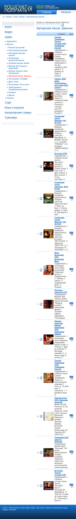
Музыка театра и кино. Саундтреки (18, 72)
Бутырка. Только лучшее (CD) (60, 473)
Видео (8, 31)
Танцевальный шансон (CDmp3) (61, 440)
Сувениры (11, 117)
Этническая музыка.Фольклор (16, 59)
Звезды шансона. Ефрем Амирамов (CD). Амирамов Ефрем (59, 327)
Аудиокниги (12, 41)
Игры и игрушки (14, 107)
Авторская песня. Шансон (35, 16)
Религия (10, 98)
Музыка (22, 16)
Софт (8, 102)
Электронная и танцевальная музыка (18, 88)
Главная (46, 12)
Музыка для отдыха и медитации (17, 67)
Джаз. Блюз (13, 82)
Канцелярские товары (18, 112)
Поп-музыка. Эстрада (17, 79)
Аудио (15, 16)
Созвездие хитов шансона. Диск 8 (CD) (61, 185)
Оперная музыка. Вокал (18, 63)
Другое (11, 95)
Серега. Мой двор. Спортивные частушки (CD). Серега (61, 83)
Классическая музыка (17, 50)
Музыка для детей (16, 47)
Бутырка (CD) (60, 154)
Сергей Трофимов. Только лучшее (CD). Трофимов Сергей (60, 42)
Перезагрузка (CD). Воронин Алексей (61, 400)
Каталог (66, 12)
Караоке (12, 92)
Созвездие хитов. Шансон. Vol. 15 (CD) (60, 221)
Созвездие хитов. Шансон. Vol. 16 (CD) (60, 119)
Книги (8, 26)
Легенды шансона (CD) (60, 291)
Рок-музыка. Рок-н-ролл (18, 84)
